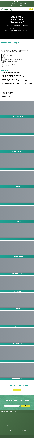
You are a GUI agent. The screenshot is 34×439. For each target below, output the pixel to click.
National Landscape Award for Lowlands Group (11, 74)
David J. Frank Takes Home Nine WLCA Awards (11, 86)
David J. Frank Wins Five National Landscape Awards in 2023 (14, 78)
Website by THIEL (30, 437)
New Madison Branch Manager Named (10, 79)
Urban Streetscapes (7, 97)
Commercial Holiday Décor (8, 91)
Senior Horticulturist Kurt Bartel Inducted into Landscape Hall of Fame (16, 81)
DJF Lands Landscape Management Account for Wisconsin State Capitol (16, 82)
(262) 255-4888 (23, 3)
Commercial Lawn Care (7, 94)
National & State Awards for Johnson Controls (11, 72)
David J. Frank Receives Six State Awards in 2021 (12, 75)
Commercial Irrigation (7, 95)
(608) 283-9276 (19, 5)
